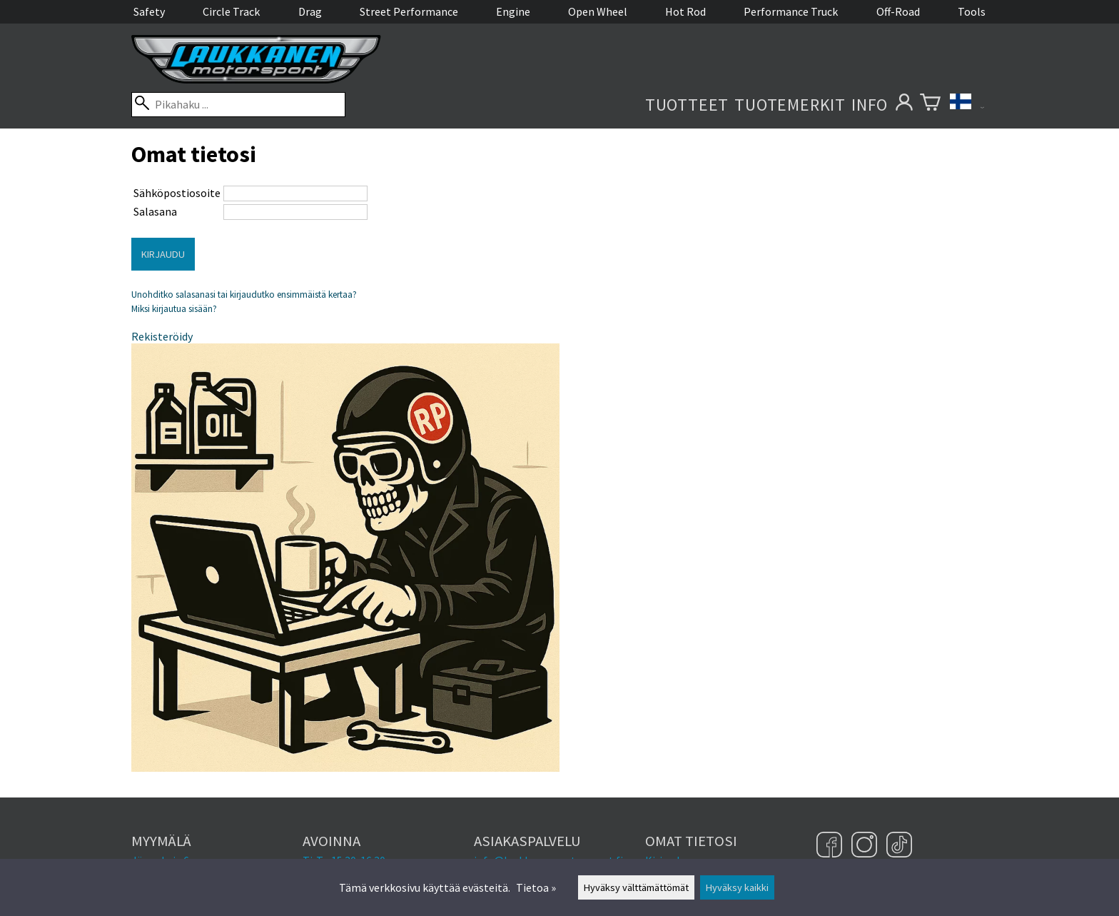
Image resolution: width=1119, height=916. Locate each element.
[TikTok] (899, 846)
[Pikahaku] (238, 104)
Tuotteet (687, 105)
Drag (310, 11)
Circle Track (231, 11)
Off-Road (898, 11)
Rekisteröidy (162, 336)
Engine (513, 11)
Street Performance (409, 11)
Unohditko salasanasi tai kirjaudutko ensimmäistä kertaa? (244, 294)
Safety (149, 11)
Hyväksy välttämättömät (636, 887)
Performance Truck (791, 11)
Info (869, 105)
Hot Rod (685, 11)
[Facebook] (831, 846)
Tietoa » (536, 887)
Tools (972, 11)
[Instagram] (866, 846)
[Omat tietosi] (903, 105)
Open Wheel (597, 11)
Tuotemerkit (790, 105)
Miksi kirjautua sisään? (174, 309)
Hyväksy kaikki (737, 887)
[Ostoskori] (930, 105)
